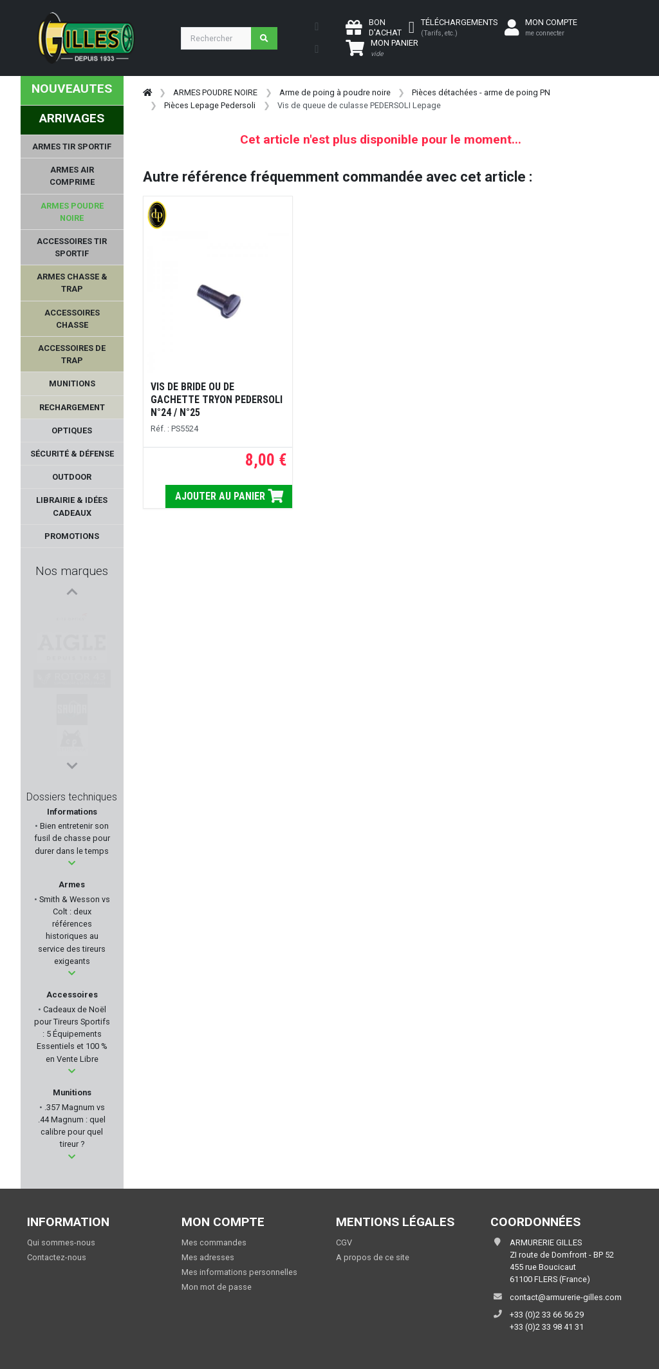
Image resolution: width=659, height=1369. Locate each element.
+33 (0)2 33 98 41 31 (547, 1327)
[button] (71, 863)
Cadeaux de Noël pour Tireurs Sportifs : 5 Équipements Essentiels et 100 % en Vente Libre (72, 1034)
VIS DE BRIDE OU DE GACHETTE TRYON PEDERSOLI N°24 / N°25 (217, 400)
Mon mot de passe (216, 1287)
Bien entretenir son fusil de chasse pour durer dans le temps (72, 838)
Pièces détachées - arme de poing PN (481, 92)
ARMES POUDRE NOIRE (215, 92)
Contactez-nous (56, 1257)
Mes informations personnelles (239, 1272)
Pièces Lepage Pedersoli (209, 105)
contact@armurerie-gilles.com (566, 1297)
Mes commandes (213, 1242)
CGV (344, 1242)
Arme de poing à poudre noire (335, 92)
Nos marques (71, 570)
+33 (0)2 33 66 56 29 (547, 1314)
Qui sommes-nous (61, 1242)
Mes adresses (207, 1257)
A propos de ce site (372, 1257)
